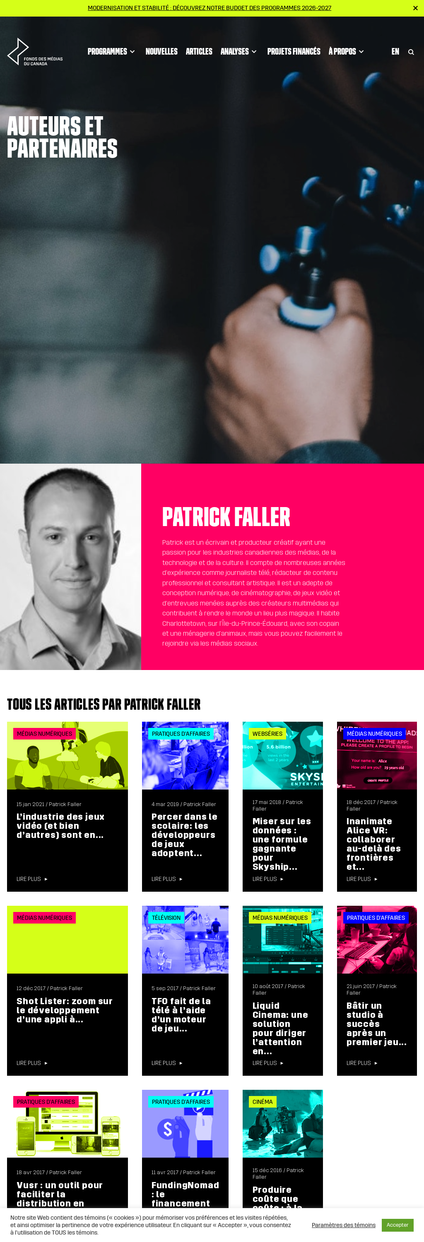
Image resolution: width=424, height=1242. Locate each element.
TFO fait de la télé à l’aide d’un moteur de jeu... (181, 1015)
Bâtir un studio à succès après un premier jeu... (377, 1024)
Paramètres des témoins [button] (344, 1225)
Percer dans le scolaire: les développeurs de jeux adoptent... (185, 835)
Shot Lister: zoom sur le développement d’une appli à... (65, 1010)
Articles (199, 37)
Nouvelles (162, 37)
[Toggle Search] (411, 38)
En (395, 37)
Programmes (112, 38)
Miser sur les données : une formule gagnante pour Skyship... (282, 844)
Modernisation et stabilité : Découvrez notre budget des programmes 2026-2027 (209, 8)
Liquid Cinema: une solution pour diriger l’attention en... (280, 1028)
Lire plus (29, 879)
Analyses (240, 38)
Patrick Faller (65, 804)
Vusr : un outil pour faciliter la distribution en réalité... (60, 1199)
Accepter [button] (398, 1225)
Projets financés (293, 37)
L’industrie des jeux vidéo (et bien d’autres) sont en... (61, 825)
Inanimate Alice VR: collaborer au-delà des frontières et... (374, 844)
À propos (347, 38)
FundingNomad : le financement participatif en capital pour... (185, 1203)
